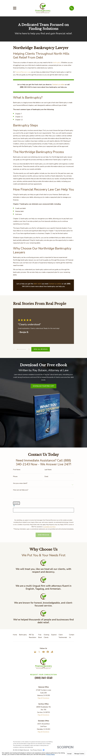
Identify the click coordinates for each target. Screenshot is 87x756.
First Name (16, 469)
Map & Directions (43, 698)
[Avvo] (52, 652)
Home (15, 635)
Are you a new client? (20, 483)
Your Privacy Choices (37, 750)
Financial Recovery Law (22, 72)
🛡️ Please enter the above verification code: (27, 505)
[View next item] (30, 349)
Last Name (48, 469)
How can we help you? (20, 490)
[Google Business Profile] (35, 652)
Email (46, 476)
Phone (15, 476)
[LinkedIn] (48, 652)
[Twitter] (39, 652)
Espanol (54, 635)
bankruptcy (57, 63)
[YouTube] (43, 652)
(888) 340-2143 (43, 677)
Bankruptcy (23, 635)
